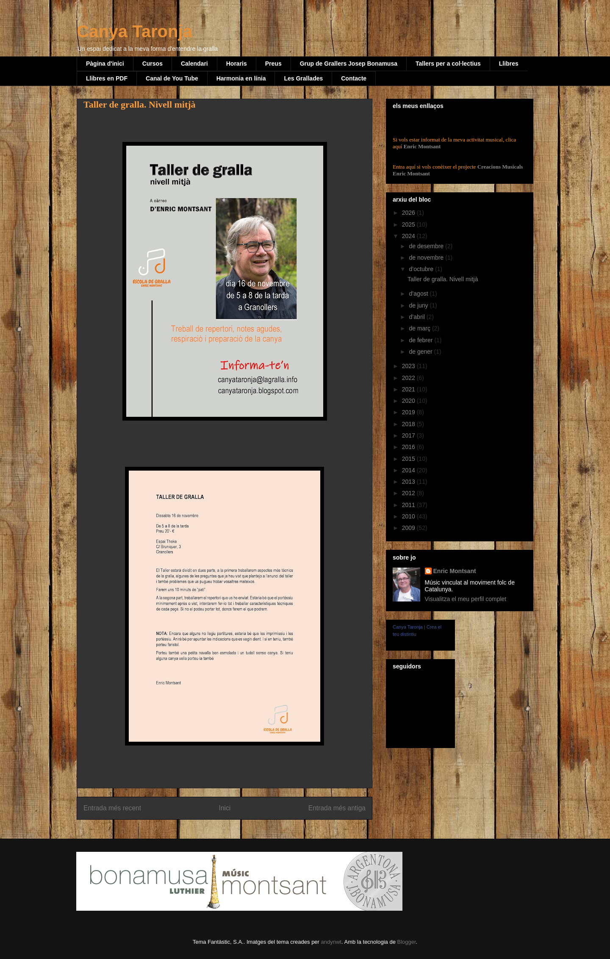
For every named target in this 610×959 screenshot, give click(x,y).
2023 (409, 366)
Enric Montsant (421, 146)
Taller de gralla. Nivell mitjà (443, 279)
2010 (409, 516)
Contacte (353, 78)
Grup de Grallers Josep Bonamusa (348, 63)
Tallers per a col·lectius (448, 63)
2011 (409, 505)
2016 (409, 446)
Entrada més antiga (337, 808)
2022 (409, 377)
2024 (409, 236)
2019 (409, 412)
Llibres (508, 63)
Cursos (152, 63)
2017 (409, 435)
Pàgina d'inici (105, 63)
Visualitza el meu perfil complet (466, 599)
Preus (273, 63)
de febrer (421, 340)
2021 (409, 389)
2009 (409, 527)
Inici (225, 808)
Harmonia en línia (241, 78)
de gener (421, 351)
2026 (409, 212)
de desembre (427, 246)
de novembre (427, 257)
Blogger (406, 942)
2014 (409, 470)
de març (420, 328)
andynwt (331, 942)
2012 (409, 493)
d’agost (419, 293)
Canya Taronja (134, 31)
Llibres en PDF (107, 78)
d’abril (417, 316)
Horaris (236, 63)
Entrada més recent (112, 808)
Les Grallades (303, 78)
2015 (409, 458)
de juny (419, 305)
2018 (409, 424)
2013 (409, 481)
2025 (409, 224)
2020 (409, 400)
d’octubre (422, 269)
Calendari (194, 63)
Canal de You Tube (172, 78)
